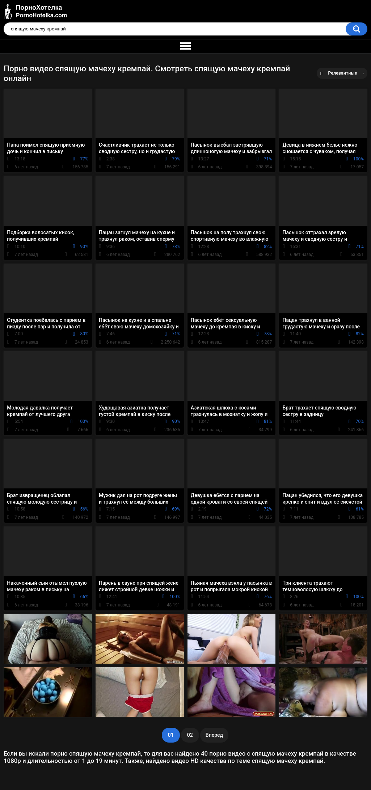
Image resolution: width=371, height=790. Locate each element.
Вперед (214, 735)
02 (190, 735)
